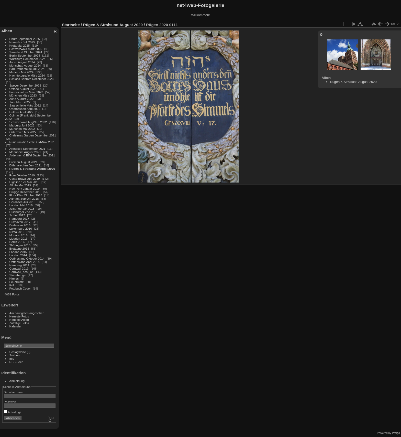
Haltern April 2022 (21, 112)
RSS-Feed (16, 362)
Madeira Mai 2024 (21, 72)
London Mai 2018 (21, 205)
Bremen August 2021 (23, 162)
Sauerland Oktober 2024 (25, 52)
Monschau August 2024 (25, 65)
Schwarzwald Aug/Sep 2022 (28, 122)
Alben (6, 31)
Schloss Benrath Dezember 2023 (31, 78)
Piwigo (396, 432)
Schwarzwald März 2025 (25, 48)
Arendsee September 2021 (27, 148)
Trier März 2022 (20, 102)
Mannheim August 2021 (25, 152)
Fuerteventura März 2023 (26, 92)
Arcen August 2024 (22, 62)
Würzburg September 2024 (27, 58)
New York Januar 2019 (24, 188)
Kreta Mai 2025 (19, 45)
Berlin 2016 (17, 241)
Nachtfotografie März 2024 (27, 75)
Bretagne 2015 (19, 248)
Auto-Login (13, 412)
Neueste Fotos (19, 316)
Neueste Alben (19, 319)
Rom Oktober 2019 (22, 175)
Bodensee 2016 (19, 225)
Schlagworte (17, 352)
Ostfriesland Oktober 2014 (26, 258)
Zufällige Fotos (19, 323)
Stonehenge (17, 275)
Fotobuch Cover (20, 288)
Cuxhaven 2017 (19, 221)
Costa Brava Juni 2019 (24, 178)
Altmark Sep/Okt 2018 (24, 198)
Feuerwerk (16, 281)
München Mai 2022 (22, 128)
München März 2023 (23, 95)
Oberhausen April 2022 (24, 108)
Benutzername (14, 392)
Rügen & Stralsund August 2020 (32, 168)
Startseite (71, 25)
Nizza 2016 (17, 231)
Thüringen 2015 (19, 245)
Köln (12, 285)
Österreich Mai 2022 (23, 132)
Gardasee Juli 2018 (22, 202)
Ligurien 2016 (18, 238)
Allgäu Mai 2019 (20, 185)
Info (12, 358)
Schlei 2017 (17, 215)
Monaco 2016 (18, 235)
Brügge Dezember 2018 (25, 192)
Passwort (10, 401)
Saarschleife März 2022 (25, 105)
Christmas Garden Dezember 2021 (32, 135)
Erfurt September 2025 (24, 38)
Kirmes (14, 278)
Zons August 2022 (21, 98)
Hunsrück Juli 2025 (22, 42)
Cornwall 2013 (19, 268)
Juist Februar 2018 (22, 208)
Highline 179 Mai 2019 (24, 182)
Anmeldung (17, 380)
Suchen (14, 355)
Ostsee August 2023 (23, 88)
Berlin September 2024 (24, 55)
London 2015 (18, 251)
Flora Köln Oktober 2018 (25, 195)
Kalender (15, 326)
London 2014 (18, 255)
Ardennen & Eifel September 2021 (32, 155)
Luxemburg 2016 (20, 228)
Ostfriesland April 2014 (24, 261)
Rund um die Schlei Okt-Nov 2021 (32, 142)
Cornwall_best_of (21, 271)
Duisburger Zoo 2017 (23, 212)
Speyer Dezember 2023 (25, 85)
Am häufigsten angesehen (26, 313)
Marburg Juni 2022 (22, 125)
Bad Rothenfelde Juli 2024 (27, 68)
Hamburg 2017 (19, 218)
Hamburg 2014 (19, 265)
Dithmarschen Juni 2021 (25, 165)
